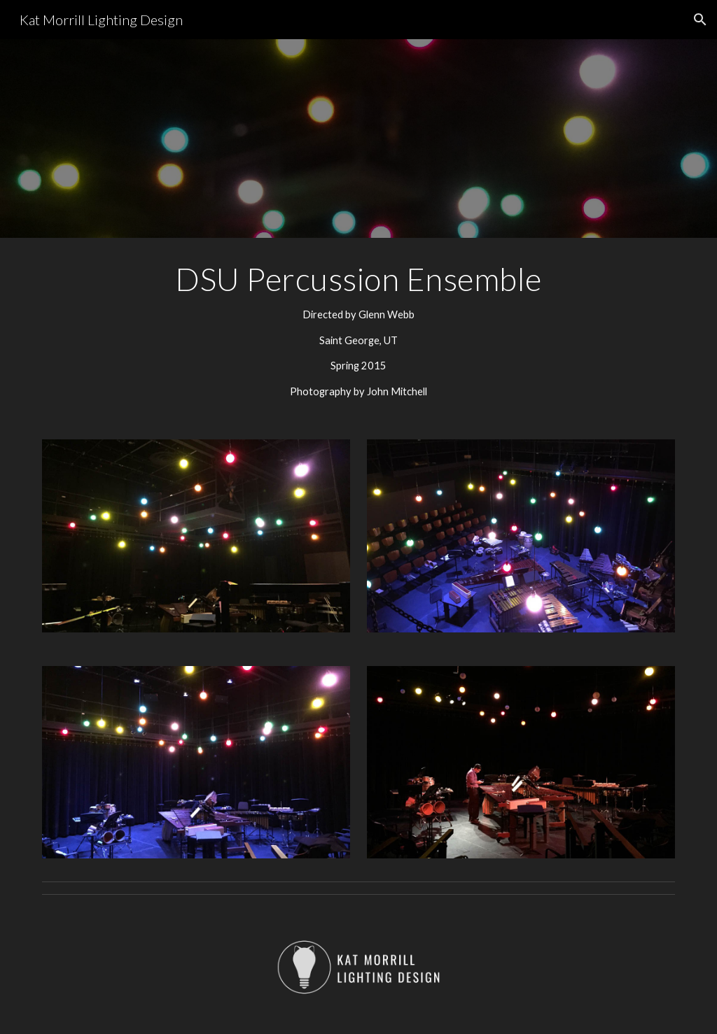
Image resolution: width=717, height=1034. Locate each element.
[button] (700, 19)
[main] (359, 330)
